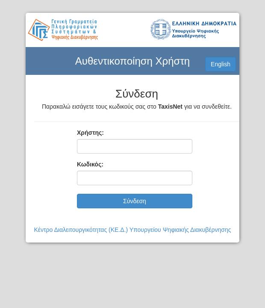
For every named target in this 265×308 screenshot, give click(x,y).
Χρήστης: (90, 132)
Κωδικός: (90, 164)
